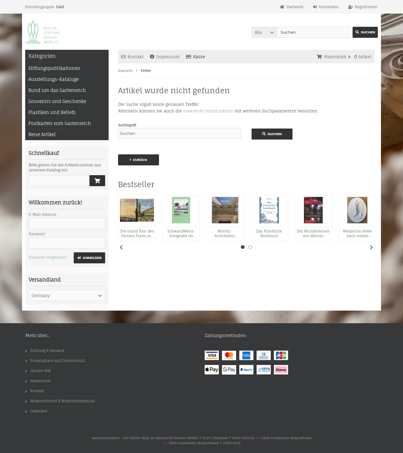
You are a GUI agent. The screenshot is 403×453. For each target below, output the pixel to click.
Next (371, 247)
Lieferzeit (36, 411)
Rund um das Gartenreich (57, 90)
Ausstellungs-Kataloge (53, 79)
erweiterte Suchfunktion (208, 110)
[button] (264, 32)
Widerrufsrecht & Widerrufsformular (60, 401)
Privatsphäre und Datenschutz (55, 360)
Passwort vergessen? (48, 257)
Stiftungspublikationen (54, 68)
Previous (121, 247)
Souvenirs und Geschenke (57, 101)
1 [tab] (243, 247)
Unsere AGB (38, 371)
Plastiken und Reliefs (52, 112)
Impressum (165, 56)
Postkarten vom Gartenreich (59, 123)
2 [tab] (250, 247)
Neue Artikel (42, 134)
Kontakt (132, 56)
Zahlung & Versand (44, 350)
